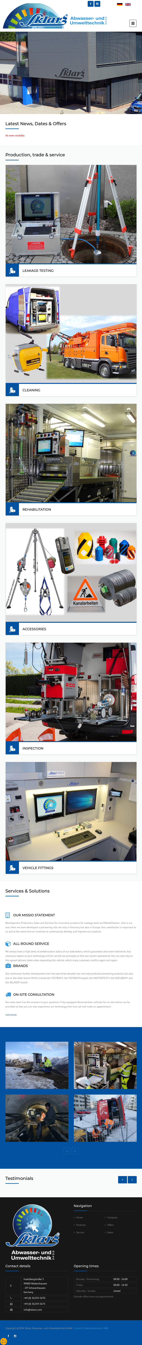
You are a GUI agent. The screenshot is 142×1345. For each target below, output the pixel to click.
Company (112, 1217)
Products (81, 1225)
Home (79, 1217)
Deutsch (121, 4)
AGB (106, 1328)
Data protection (93, 1328)
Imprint (79, 1328)
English (129, 4)
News (110, 1232)
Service (80, 1232)
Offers (110, 1225)
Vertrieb (11, 1015)
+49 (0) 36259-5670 (34, 1298)
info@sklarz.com (33, 1309)
